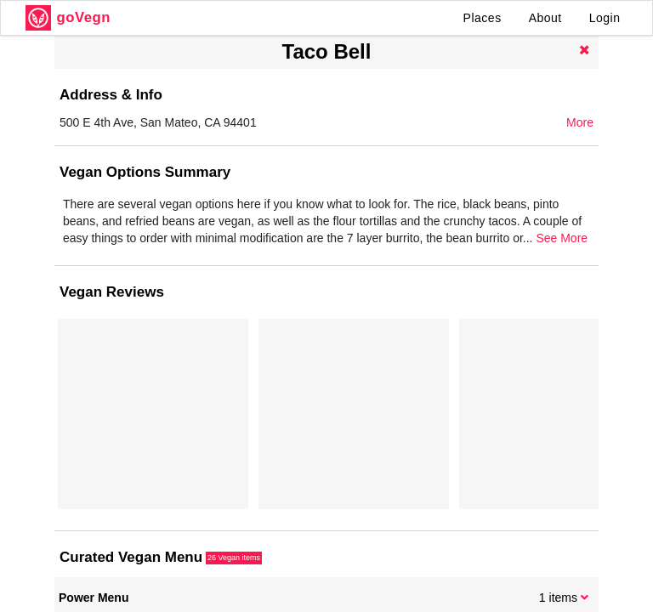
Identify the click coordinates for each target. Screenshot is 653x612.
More (579, 122)
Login (605, 18)
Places (482, 18)
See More (562, 238)
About (545, 18)
